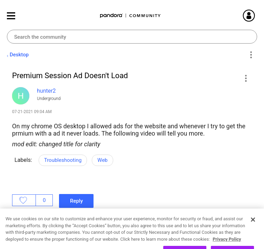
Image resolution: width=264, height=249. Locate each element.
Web (102, 160)
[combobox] (132, 37)
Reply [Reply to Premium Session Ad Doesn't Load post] (76, 201)
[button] (245, 78)
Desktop (19, 55)
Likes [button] (24, 200)
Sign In (257, 15)
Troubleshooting (63, 160)
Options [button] (250, 55)
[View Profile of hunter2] (46, 90)
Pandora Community (130, 15)
